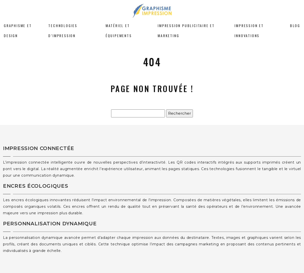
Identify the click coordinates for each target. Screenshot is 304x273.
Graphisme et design (18, 30)
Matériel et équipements (119, 30)
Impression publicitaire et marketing (186, 30)
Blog (295, 25)
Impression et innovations (248, 30)
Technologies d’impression (62, 30)
